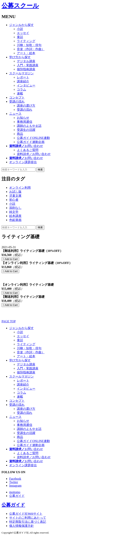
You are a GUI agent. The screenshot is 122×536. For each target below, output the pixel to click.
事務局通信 (24, 121)
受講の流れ (17, 101)
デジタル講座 (26, 61)
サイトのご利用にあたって (27, 517)
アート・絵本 (26, 53)
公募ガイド (17, 495)
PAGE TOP (9, 321)
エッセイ (23, 33)
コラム (21, 89)
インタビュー (26, 85)
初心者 (13, 199)
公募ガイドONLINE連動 (33, 137)
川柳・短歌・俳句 (29, 45)
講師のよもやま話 (29, 125)
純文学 (13, 211)
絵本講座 (15, 215)
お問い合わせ (26, 146)
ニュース (15, 113)
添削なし (15, 207)
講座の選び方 (26, 105)
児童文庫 (15, 195)
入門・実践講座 (27, 65)
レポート (23, 77)
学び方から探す (20, 57)
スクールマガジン (21, 73)
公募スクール (20, 5)
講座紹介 (23, 81)
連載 (20, 93)
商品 (20, 133)
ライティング (26, 41)
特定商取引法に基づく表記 (27, 521)
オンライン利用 (20, 187)
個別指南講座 (26, 69)
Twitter (13, 482)
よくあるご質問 (27, 150)
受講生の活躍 (26, 129)
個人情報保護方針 (21, 525)
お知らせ (23, 117)
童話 (20, 37)
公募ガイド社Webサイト (25, 513)
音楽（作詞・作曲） (31, 49)
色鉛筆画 (15, 220)
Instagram (15, 485)
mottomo (14, 492)
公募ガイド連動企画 (31, 142)
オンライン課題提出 (23, 162)
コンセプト (17, 97)
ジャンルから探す (21, 25)
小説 (20, 29)
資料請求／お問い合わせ (34, 154)
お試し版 (15, 191)
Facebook (15, 478)
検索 (40, 169)
